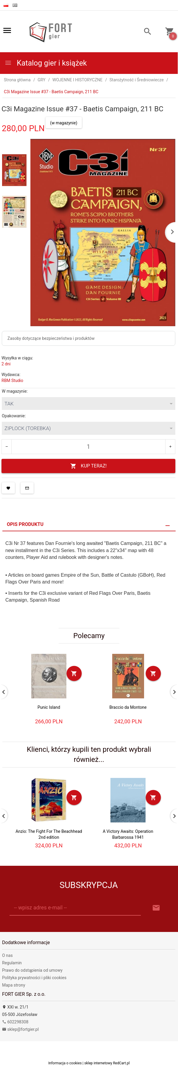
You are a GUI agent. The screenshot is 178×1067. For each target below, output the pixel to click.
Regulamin (12, 962)
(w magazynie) (63, 123)
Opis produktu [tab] (25, 524)
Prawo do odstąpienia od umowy (32, 970)
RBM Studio (12, 380)
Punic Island (49, 707)
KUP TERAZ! (88, 466)
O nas (7, 955)
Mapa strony (13, 985)
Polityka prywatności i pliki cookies (34, 977)
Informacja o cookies (65, 1063)
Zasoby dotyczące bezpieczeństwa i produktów (51, 338)
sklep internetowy (98, 1063)
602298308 (15, 1022)
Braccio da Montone (128, 707)
